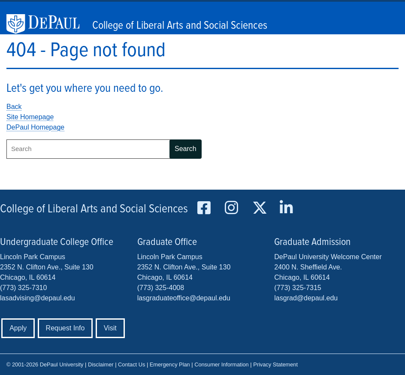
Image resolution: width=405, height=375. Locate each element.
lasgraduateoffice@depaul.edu (183, 298)
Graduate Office (167, 242)
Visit (110, 328)
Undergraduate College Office (56, 242)
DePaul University (47, 24)
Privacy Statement (275, 364)
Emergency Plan (170, 364)
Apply (18, 328)
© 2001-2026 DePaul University (44, 364)
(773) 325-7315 (297, 287)
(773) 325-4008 (160, 287)
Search (185, 148)
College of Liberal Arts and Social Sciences (179, 25)
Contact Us (131, 364)
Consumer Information (221, 364)
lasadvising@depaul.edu (37, 298)
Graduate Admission (312, 242)
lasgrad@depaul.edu (306, 298)
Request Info (65, 328)
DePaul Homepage (35, 127)
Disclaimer (101, 364)
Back (14, 106)
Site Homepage (30, 117)
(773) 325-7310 (23, 287)
